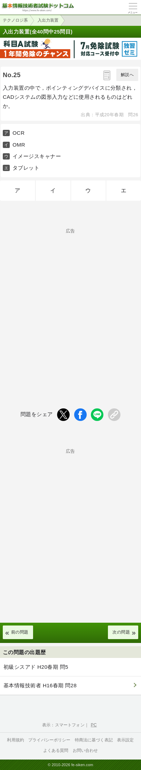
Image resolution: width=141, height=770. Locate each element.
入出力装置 (48, 20)
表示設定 (125, 740)
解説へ (127, 74)
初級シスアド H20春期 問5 (35, 667)
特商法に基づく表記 (94, 740)
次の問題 (121, 632)
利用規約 (15, 740)
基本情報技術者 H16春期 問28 (40, 685)
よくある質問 (56, 750)
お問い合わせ (85, 750)
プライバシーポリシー (49, 740)
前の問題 (20, 632)
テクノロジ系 (15, 20)
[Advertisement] (70, 306)
